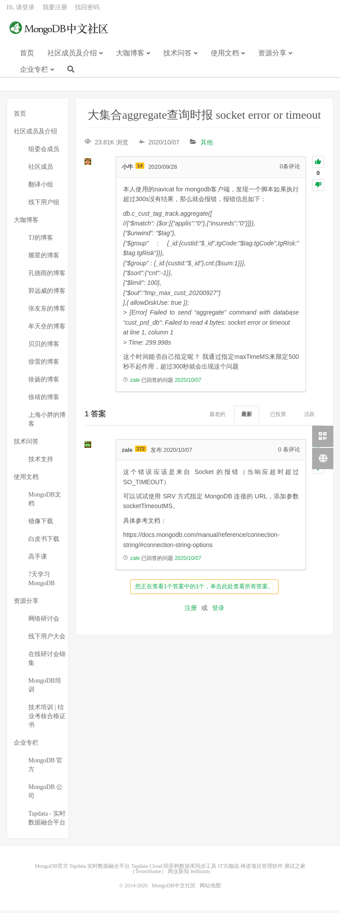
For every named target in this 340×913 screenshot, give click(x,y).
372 (141, 451)
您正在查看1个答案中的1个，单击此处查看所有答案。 (204, 589)
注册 (191, 610)
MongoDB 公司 (45, 794)
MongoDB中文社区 (60, 32)
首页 (27, 57)
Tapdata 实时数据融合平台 (100, 869)
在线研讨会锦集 (47, 661)
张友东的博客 (47, 311)
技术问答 (177, 57)
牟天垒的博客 (47, 329)
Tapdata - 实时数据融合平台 (47, 820)
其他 (207, 144)
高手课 (37, 559)
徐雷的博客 (43, 364)
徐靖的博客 (43, 399)
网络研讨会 (43, 621)
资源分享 (272, 57)
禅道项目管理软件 (261, 869)
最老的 (217, 417)
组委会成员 (43, 151)
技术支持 (40, 461)
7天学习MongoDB (41, 581)
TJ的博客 (40, 240)
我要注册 (54, 11)
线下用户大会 (47, 639)
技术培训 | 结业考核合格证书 (47, 719)
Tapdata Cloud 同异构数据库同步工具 (173, 869)
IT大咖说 (228, 869)
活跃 (309, 417)
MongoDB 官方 (45, 767)
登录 (218, 610)
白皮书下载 (43, 541)
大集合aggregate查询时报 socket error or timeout (204, 117)
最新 (246, 417)
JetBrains (200, 874)
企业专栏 (34, 73)
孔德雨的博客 (47, 275)
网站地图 (210, 888)
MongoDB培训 (44, 687)
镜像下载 (40, 524)
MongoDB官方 (51, 869)
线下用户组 (43, 205)
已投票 (278, 417)
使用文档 (225, 57)
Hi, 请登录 (21, 11)
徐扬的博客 (43, 382)
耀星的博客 (43, 258)
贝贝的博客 (43, 346)
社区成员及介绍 (72, 57)
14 (140, 168)
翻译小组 (40, 187)
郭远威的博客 (47, 293)
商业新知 (178, 874)
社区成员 (40, 169)
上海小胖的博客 (47, 422)
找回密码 (87, 11)
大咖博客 (130, 57)
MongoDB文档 (44, 501)
